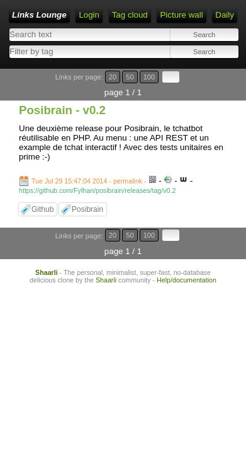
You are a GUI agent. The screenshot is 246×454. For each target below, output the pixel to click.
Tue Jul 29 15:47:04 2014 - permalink (86, 181)
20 (112, 77)
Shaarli (46, 272)
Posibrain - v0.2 (62, 110)
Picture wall (181, 15)
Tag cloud (130, 15)
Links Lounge (39, 15)
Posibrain (87, 209)
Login (89, 15)
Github (42, 209)
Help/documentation (186, 280)
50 (129, 77)
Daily (224, 15)
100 (149, 77)
